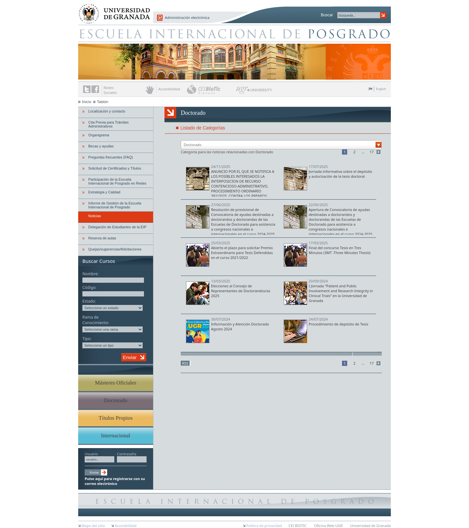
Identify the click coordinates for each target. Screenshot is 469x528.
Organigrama (98, 135)
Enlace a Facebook (95, 89)
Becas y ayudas (101, 146)
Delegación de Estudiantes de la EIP (117, 227)
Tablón (102, 101)
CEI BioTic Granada (211, 89)
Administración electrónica (187, 17)
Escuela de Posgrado (234, 33)
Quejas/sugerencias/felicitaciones (114, 249)
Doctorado (115, 400)
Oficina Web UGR (328, 525)
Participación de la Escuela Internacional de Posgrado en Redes (117, 181)
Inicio (86, 101)
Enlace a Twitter (87, 89)
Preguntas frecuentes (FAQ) (110, 157)
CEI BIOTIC (298, 525)
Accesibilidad (125, 525)
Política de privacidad (264, 525)
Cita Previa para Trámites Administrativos (108, 124)
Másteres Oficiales (115, 383)
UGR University (254, 92)
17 (372, 151)
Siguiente (379, 152)
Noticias (94, 216)
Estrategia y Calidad (104, 192)
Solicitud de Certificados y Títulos (114, 168)
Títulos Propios (116, 418)
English (381, 89)
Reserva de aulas (102, 238)
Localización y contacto (106, 111)
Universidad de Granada (112, 10)
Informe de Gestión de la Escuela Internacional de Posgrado (114, 205)
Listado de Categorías (202, 127)
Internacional (115, 435)
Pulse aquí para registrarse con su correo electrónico (115, 481)
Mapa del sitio (93, 525)
